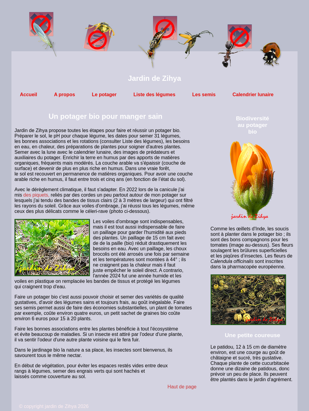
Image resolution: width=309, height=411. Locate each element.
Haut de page (181, 386)
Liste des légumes (154, 94)
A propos (64, 94)
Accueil (28, 94)
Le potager (104, 94)
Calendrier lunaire (252, 94)
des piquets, (36, 195)
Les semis (203, 94)
